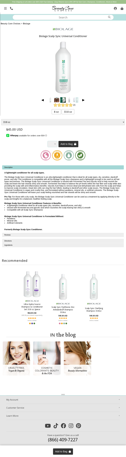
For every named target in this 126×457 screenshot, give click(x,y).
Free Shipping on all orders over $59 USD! (27, 2)
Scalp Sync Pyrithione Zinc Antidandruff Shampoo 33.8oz (63, 309)
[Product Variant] (63, 122)
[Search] (109, 17)
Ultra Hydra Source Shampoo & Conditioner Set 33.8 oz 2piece (33, 307)
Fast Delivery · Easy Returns (54, 2)
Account (12, 399)
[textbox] (63, 17)
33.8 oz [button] (68, 111)
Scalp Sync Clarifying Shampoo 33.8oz (93, 309)
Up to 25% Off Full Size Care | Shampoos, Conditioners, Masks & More (91, 2)
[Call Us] (11, 8)
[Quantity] (52, 144)
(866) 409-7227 (63, 440)
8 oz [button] (56, 111)
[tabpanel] (63, 199)
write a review (33, 320)
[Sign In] (115, 8)
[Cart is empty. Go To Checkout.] (122, 8)
